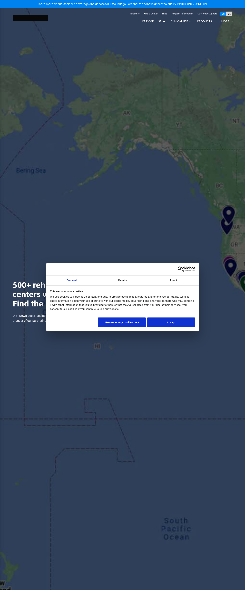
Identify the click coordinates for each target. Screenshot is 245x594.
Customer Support (207, 13)
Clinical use (179, 21)
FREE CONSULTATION (192, 4)
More (225, 21)
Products (204, 21)
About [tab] (173, 280)
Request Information (182, 13)
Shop (164, 13)
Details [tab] (122, 280)
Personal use (151, 21)
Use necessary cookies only (122, 322)
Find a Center (151, 13)
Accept (171, 322)
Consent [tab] (71, 280)
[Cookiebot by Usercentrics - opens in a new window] (180, 269)
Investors (135, 13)
